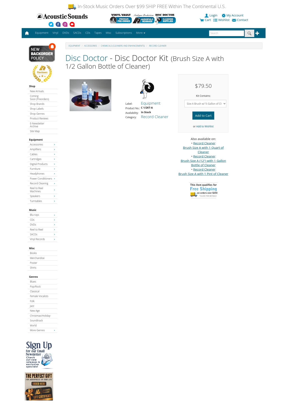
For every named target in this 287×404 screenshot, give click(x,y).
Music (32, 210)
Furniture (42, 169)
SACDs (42, 234)
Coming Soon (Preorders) (39, 97)
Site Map (35, 131)
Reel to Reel (42, 229)
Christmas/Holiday (40, 315)
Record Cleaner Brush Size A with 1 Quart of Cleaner (203, 147)
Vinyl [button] (55, 33)
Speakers (42, 196)
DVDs (42, 224)
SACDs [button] (77, 33)
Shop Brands (37, 104)
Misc (32, 248)
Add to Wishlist (205, 126)
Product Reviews (39, 118)
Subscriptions (123, 33)
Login (211, 15)
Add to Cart (203, 115)
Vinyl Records (42, 239)
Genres (33, 277)
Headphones (42, 173)
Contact (240, 20)
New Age (35, 310)
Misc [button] (108, 33)
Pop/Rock (35, 286)
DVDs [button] (65, 33)
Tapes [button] (98, 33)
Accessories (42, 144)
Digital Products (42, 164)
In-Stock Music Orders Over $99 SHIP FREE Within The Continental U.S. (147, 6)
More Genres (42, 330)
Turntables (42, 201)
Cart (205, 20)
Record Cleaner (157, 45)
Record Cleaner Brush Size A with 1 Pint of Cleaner (203, 171)
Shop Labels (37, 108)
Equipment (36, 139)
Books (33, 253)
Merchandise (37, 258)
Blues (33, 281)
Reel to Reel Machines (42, 189)
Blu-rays (42, 215)
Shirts (33, 267)
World (33, 325)
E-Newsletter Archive (37, 125)
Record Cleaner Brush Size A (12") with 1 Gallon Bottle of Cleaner (203, 160)
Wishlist (221, 20)
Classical (34, 291)
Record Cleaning (42, 183)
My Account (233, 15)
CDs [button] (87, 33)
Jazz (32, 306)
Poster (33, 263)
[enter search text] (226, 33)
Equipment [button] (41, 33)
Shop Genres (37, 113)
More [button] (140, 33)
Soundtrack (36, 320)
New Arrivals (37, 91)
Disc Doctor (86, 57)
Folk (32, 301)
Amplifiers (42, 149)
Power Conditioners (42, 178)
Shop (32, 86)
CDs (42, 220)
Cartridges (42, 159)
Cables (42, 154)
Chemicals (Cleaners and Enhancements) (123, 45)
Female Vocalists (39, 296)
